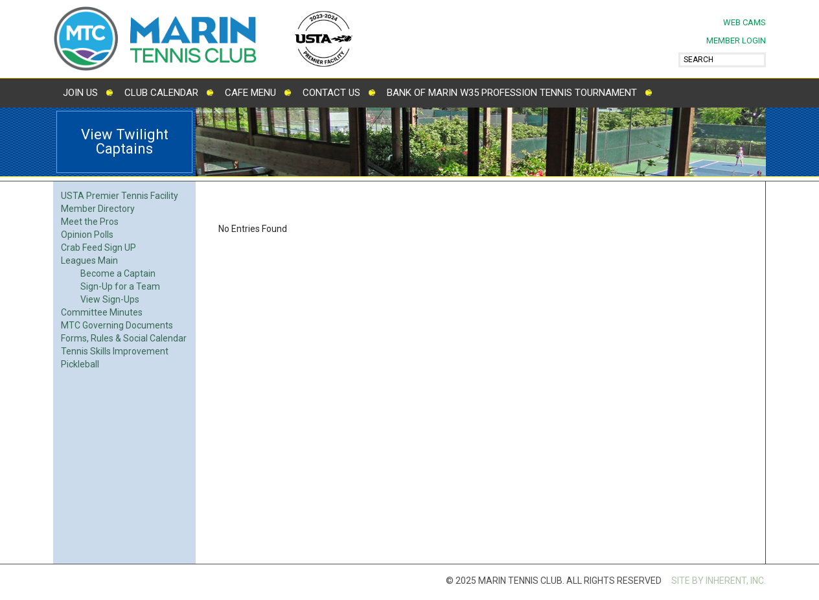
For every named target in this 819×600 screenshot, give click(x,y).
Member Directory (98, 208)
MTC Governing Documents (117, 325)
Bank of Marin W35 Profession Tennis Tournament (512, 92)
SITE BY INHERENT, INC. (718, 580)
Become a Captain (118, 273)
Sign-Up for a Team (120, 286)
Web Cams (744, 22)
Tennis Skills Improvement (114, 351)
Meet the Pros (90, 221)
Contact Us (331, 92)
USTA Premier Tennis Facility (119, 195)
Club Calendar (161, 92)
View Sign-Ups (109, 299)
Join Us (80, 92)
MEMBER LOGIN (736, 40)
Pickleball (80, 364)
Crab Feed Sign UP (98, 247)
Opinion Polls (87, 234)
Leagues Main (89, 260)
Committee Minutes (102, 312)
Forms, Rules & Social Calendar (124, 338)
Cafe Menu (250, 92)
